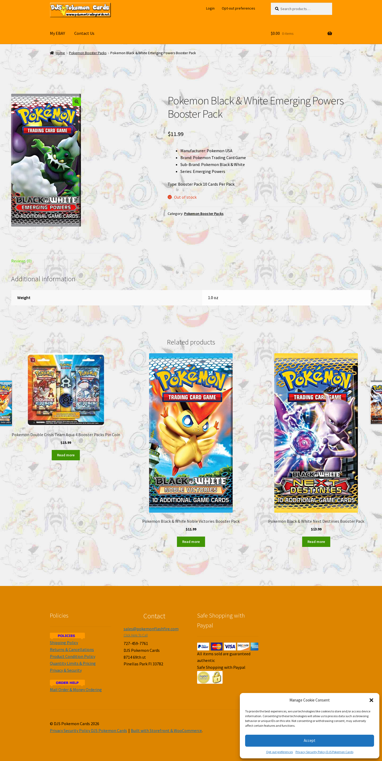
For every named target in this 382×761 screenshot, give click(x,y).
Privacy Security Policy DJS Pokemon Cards (324, 752)
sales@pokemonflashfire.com (151, 628)
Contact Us (84, 33)
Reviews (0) (21, 260)
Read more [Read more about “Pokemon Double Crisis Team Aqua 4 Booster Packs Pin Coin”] (66, 455)
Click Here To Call (136, 635)
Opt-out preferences (279, 752)
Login (210, 8)
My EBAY (57, 33)
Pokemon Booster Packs (87, 53)
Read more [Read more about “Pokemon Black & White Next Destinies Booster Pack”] (316, 541)
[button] (371, 700)
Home (60, 53)
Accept (309, 740)
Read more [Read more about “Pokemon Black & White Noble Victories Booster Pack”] (191, 541)
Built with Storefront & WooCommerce (166, 730)
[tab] (66, 261)
